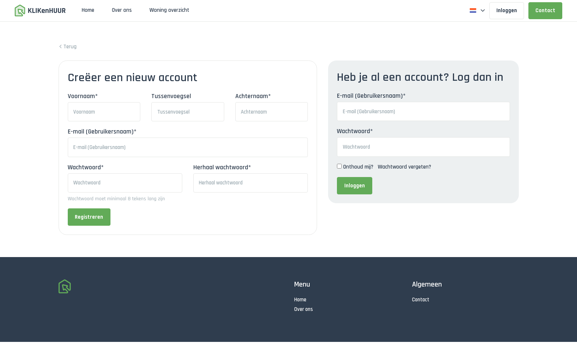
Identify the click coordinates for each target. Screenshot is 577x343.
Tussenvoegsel (172, 96)
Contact (545, 10)
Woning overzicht (169, 10)
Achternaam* (254, 96)
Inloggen (506, 10)
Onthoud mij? (360, 167)
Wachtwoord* (357, 132)
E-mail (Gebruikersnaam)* (373, 96)
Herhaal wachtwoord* (223, 168)
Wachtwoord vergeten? (406, 167)
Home (88, 10)
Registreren (89, 218)
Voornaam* (83, 96)
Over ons (122, 10)
